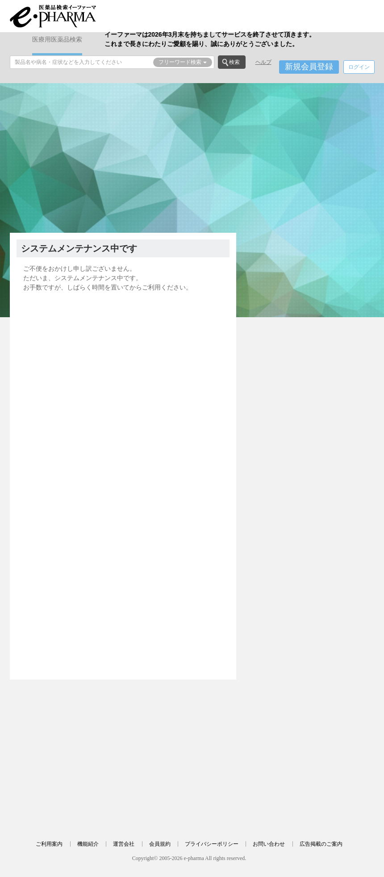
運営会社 (123, 844)
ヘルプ (263, 62)
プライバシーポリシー (211, 844)
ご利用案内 (49, 844)
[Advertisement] (192, 156)
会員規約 (160, 844)
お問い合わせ (269, 844)
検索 (234, 62)
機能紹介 (88, 844)
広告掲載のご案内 (321, 844)
